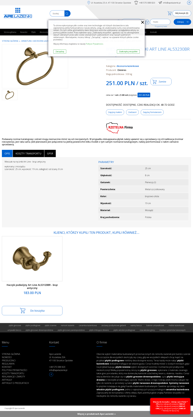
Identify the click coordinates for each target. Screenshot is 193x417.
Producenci (9, 360)
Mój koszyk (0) (181, 13)
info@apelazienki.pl (172, 2)
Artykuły (7, 379)
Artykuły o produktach (15, 383)
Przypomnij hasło (161, 26)
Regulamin (8, 363)
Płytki (33, 32)
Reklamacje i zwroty (13, 376)
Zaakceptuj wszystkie (128, 51)
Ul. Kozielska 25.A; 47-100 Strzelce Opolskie (111, 2)
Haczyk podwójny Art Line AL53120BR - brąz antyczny (32, 286)
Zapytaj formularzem (152, 112)
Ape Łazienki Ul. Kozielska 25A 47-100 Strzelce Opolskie (61, 357)
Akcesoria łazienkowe (128, 66)
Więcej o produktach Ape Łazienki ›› (96, 413)
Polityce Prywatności (94, 44)
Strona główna (10, 32)
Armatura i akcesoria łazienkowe (38, 41)
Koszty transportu (13, 373)
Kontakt (153, 32)
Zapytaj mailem (115, 112)
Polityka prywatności (14, 370)
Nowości (23, 32)
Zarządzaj (59, 51)
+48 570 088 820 (147, 2)
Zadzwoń (132, 112)
